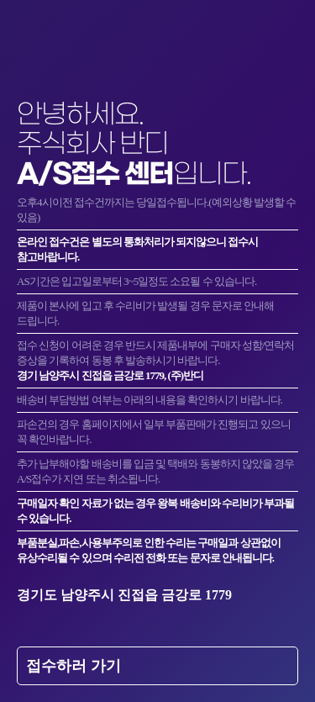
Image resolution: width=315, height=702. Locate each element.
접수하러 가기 (73, 665)
